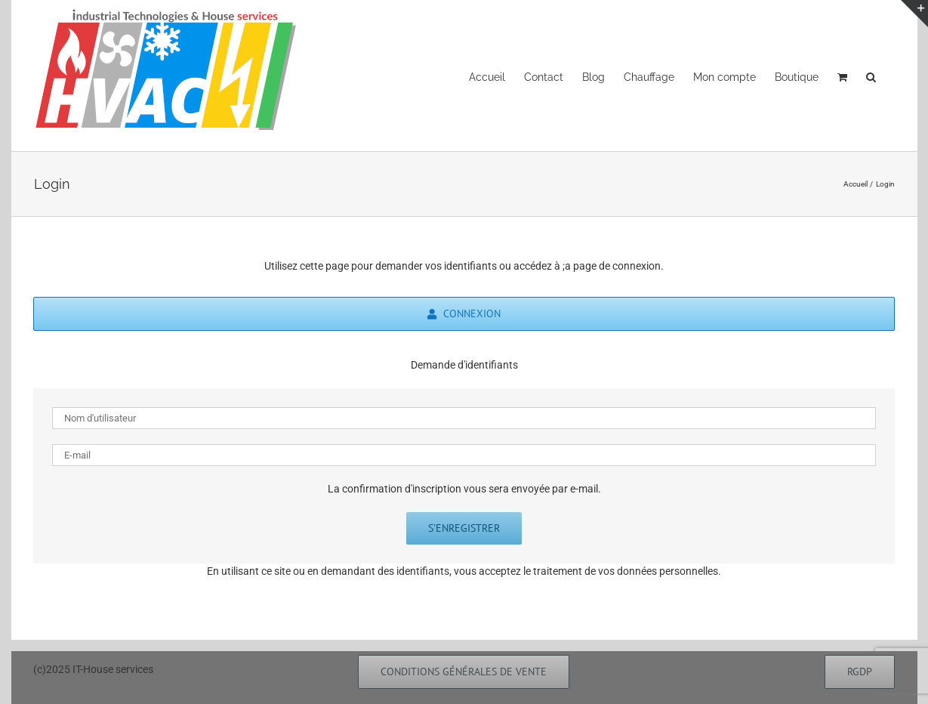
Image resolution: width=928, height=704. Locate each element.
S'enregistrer (464, 528)
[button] (871, 75)
